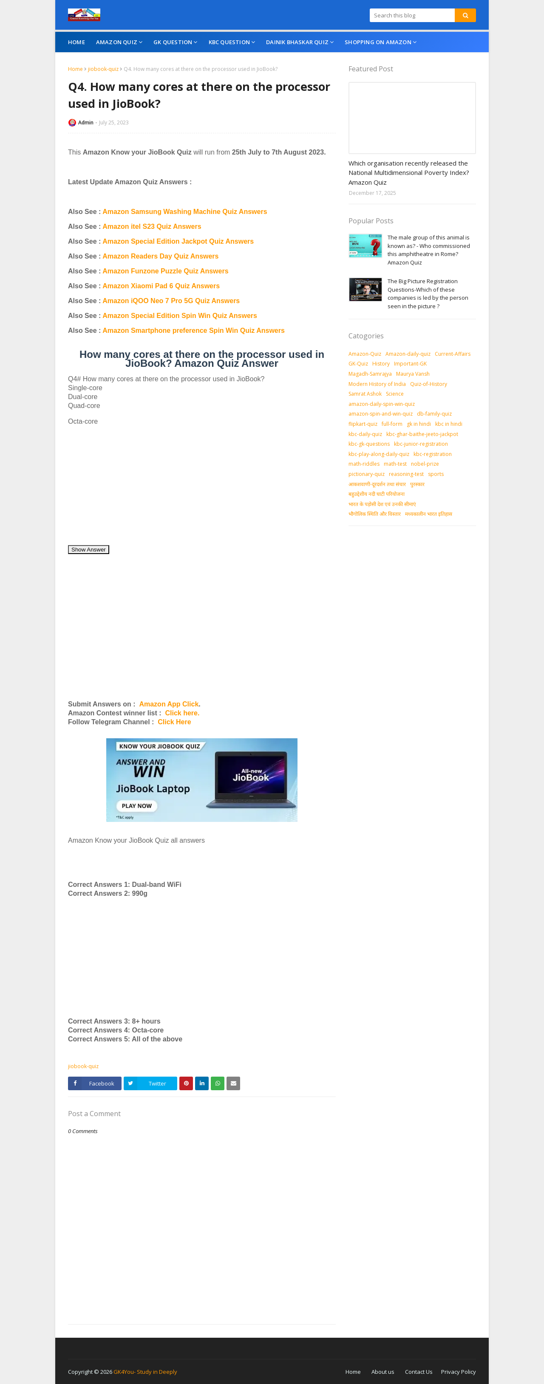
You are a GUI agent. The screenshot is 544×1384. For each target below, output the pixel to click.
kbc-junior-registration (421, 443)
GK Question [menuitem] (172, 42)
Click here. (182, 713)
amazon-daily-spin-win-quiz (381, 404)
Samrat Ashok (365, 393)
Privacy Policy (458, 1372)
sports (436, 474)
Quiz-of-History (428, 384)
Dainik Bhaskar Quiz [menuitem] (297, 42)
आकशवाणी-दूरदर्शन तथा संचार (377, 484)
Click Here (174, 722)
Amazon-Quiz (364, 353)
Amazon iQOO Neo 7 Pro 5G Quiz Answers (171, 300)
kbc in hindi (448, 424)
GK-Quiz (358, 363)
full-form (392, 424)
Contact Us (419, 1372)
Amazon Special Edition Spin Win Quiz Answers (179, 315)
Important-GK (410, 363)
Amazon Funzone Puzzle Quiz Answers (165, 271)
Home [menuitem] (76, 42)
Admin (86, 122)
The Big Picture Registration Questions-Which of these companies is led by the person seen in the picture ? (428, 293)
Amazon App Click (168, 704)
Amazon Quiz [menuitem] (116, 42)
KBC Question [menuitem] (229, 42)
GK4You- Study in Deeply (145, 1372)
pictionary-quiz (366, 474)
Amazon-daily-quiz (408, 353)
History (381, 363)
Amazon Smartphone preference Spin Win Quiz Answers (193, 330)
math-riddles (364, 463)
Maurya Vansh (413, 373)
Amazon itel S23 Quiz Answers (151, 226)
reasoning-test (406, 474)
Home (75, 69)
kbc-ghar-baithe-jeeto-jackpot (422, 434)
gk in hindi (419, 424)
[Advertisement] (202, 485)
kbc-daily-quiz (365, 434)
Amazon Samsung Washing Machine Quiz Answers (184, 211)
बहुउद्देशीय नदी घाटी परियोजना (376, 494)
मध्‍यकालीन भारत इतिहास (428, 514)
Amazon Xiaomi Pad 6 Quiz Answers (161, 286)
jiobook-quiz (103, 69)
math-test (395, 463)
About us (382, 1372)
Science (395, 393)
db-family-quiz (434, 413)
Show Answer (88, 549)
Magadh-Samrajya (370, 373)
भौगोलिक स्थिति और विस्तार (374, 514)
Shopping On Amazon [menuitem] (378, 42)
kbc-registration (433, 454)
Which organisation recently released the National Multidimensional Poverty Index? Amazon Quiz (408, 172)
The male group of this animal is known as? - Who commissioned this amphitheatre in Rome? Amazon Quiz (429, 249)
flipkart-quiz (362, 424)
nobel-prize (425, 463)
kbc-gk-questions (369, 443)
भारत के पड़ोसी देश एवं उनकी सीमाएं (382, 504)
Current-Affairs (452, 353)
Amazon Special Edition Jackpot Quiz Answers (178, 241)
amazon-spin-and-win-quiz (380, 413)
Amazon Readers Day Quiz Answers (160, 256)
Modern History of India (377, 384)
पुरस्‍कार (417, 484)
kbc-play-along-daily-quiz (378, 454)
